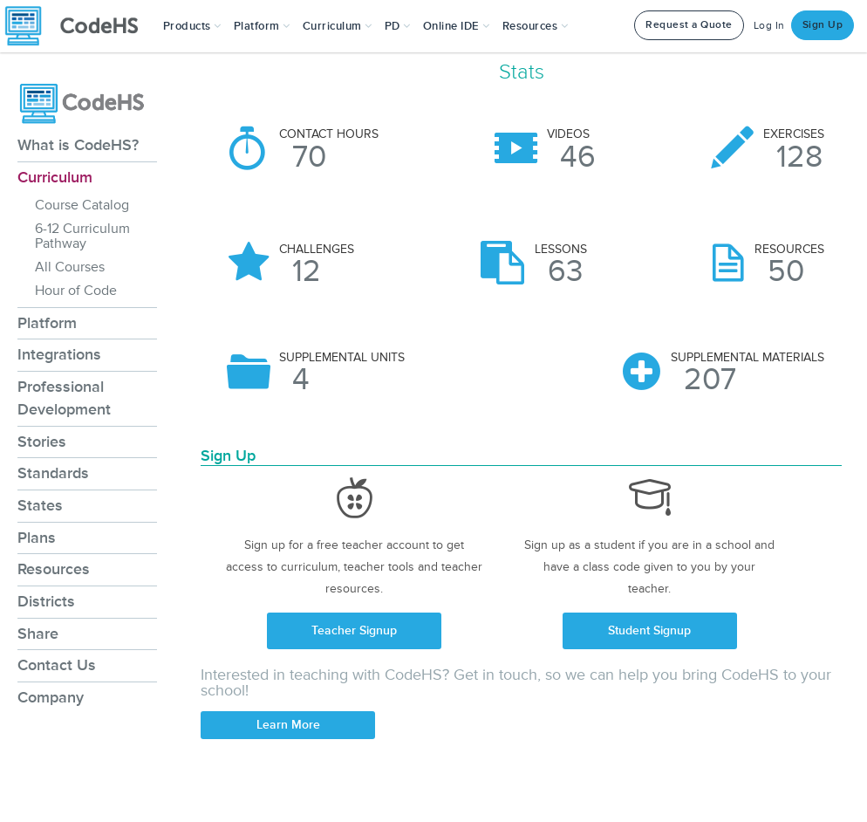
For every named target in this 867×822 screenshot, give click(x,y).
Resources (53, 569)
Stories (41, 441)
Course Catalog (82, 205)
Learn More (288, 724)
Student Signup (649, 630)
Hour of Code (76, 290)
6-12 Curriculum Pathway (82, 236)
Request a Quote (689, 24)
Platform (47, 322)
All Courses (70, 267)
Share (37, 633)
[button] (192, 26)
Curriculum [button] (337, 26)
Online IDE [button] (456, 26)
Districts (46, 601)
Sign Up (822, 24)
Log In (769, 25)
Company (50, 697)
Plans (36, 537)
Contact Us (56, 665)
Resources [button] (535, 26)
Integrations (59, 354)
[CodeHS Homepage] (78, 26)
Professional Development (64, 398)
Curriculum (54, 177)
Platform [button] (262, 26)
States (40, 505)
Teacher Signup (354, 630)
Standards (53, 473)
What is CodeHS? (78, 144)
